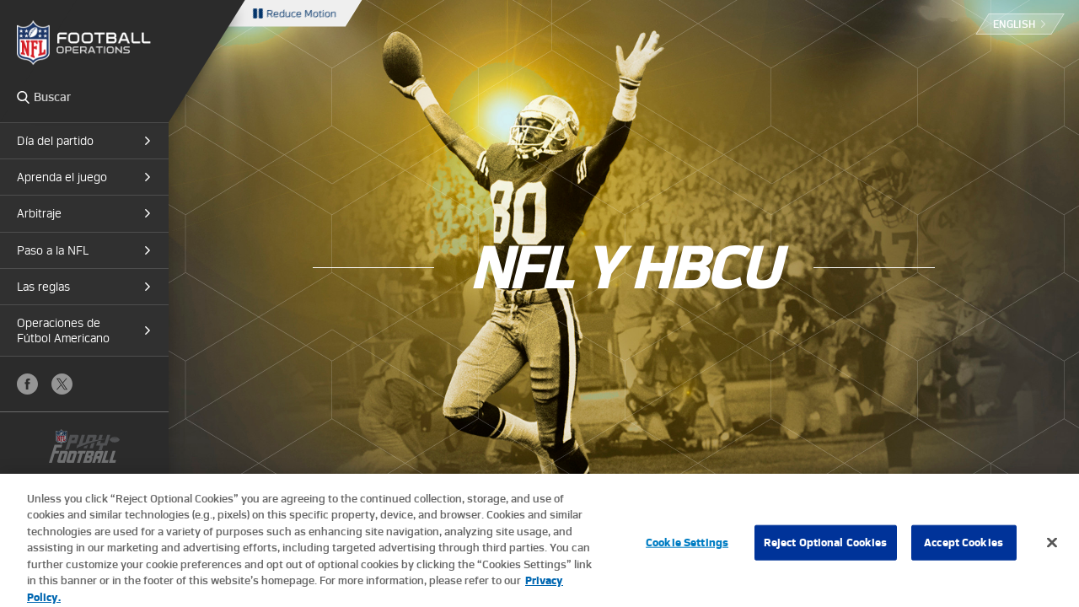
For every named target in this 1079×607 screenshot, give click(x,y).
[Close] (1052, 550)
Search (23, 97)
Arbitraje (39, 213)
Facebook (27, 384)
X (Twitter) (61, 384)
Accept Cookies (963, 551)
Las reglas (43, 286)
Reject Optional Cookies (826, 551)
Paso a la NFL (53, 250)
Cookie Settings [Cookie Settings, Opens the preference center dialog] (687, 551)
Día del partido (55, 141)
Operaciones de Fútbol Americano (63, 330)
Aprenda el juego (62, 177)
